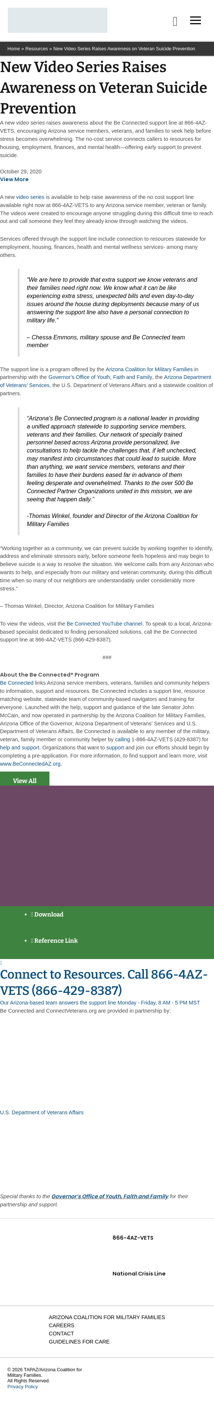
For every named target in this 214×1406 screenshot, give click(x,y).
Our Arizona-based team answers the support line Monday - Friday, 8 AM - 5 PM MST (102, 1006)
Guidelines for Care (79, 1345)
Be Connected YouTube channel (105, 628)
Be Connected (17, 688)
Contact (60, 1337)
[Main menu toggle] (192, 23)
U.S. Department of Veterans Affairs (42, 1116)
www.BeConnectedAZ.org (31, 769)
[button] (172, 24)
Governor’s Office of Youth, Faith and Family (100, 382)
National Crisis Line (140, 1277)
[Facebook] (173, 1382)
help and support (20, 752)
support (116, 752)
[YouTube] (201, 1382)
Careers (61, 1329)
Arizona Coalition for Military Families (150, 374)
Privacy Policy (22, 1390)
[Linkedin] (187, 1382)
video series (30, 202)
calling (122, 745)
